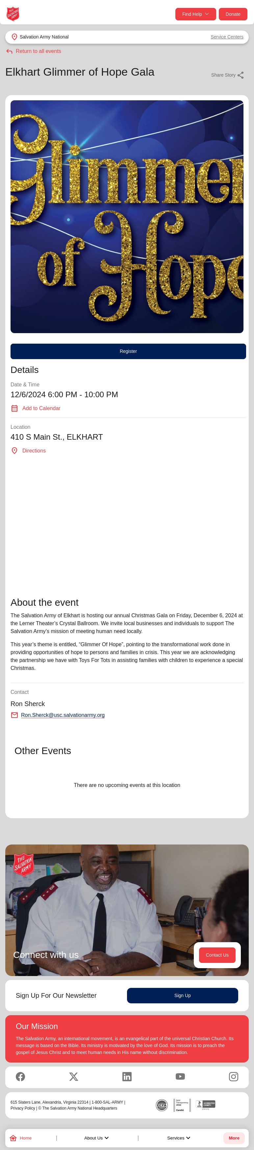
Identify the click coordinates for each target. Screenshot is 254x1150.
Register (128, 351)
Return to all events (33, 51)
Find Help (195, 14)
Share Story (228, 75)
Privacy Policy (23, 1108)
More (234, 1138)
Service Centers (227, 36)
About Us (97, 1138)
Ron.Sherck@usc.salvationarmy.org (63, 715)
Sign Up (182, 995)
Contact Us (217, 955)
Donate (233, 14)
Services (179, 1138)
